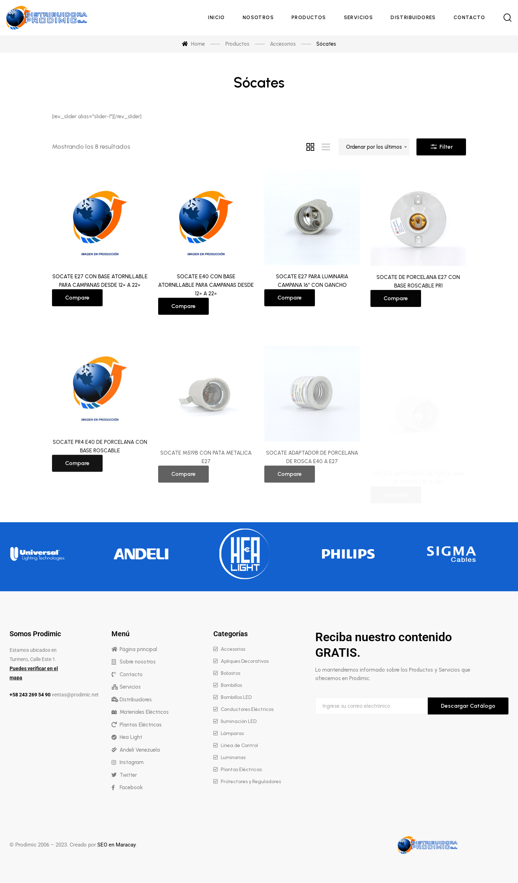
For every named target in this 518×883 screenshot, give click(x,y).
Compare (77, 299)
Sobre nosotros (138, 662)
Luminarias (233, 757)
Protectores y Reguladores (251, 782)
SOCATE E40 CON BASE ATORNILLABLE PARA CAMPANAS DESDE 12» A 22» (206, 290)
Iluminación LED (239, 721)
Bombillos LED (236, 697)
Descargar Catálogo (468, 705)
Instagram (132, 762)
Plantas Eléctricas (141, 725)
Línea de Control (239, 745)
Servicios (130, 687)
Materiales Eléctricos (144, 712)
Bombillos (231, 685)
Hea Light (131, 737)
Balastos (230, 673)
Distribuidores (136, 699)
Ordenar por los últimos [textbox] (374, 147)
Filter (441, 145)
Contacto (131, 674)
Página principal (138, 649)
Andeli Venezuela (140, 750)
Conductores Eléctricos (247, 709)
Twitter (128, 775)
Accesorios (233, 649)
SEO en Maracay (116, 845)
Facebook (131, 787)
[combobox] (374, 146)
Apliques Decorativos (245, 661)
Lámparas (232, 733)
